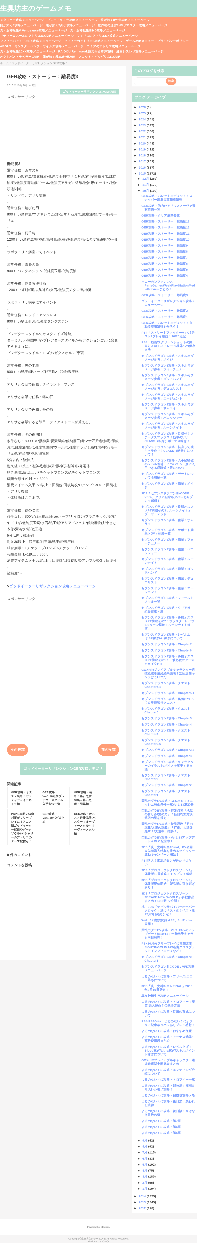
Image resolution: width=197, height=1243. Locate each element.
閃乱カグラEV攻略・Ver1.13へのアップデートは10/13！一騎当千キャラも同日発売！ (168, 933)
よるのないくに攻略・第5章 (161, 1133)
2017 (143, 161)
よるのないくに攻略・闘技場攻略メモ (168, 1095)
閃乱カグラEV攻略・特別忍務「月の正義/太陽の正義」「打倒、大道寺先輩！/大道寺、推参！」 (167, 827)
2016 (143, 167)
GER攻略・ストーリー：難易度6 (164, 263)
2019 (143, 149)
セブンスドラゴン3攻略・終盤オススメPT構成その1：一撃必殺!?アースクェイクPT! (167, 660)
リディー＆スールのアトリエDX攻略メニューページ (37, 35)
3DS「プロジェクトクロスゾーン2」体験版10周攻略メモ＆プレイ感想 (167, 872)
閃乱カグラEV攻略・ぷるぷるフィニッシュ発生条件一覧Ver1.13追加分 (167, 802)
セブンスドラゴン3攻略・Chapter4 (166, 724)
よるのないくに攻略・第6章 (161, 1127)
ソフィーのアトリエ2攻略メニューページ (93, 41)
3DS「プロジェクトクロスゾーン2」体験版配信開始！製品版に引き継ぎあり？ (168, 883)
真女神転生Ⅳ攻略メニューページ (165, 995)
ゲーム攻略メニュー (140, 41)
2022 (143, 131)
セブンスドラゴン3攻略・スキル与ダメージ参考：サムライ (167, 406)
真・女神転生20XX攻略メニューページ (27, 51)
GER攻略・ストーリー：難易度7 (164, 257)
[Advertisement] (63, 128)
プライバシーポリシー (173, 41)
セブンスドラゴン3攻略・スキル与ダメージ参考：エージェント (167, 396)
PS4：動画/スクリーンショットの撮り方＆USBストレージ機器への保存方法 (168, 345)
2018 (143, 155)
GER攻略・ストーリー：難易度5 (164, 269)
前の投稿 (108, 750)
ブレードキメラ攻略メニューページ (72, 20)
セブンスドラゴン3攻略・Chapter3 (166, 756)
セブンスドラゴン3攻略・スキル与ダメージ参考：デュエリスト (167, 386)
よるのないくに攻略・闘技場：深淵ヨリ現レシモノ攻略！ (168, 1087)
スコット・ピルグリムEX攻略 (100, 56)
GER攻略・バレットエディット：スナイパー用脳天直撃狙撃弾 (166, 197)
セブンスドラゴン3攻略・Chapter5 (166, 718)
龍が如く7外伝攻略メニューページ (70, 25)
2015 (143, 173)
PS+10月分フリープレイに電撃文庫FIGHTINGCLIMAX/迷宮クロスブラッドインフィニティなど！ (168, 947)
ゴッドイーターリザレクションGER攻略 (89, 91)
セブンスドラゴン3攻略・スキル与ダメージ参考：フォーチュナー (167, 367)
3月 (145, 1176)
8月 (145, 1146)
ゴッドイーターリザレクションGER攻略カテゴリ (63, 769)
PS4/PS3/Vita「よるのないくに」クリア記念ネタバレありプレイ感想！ (168, 1023)
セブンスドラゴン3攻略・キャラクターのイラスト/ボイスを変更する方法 (167, 765)
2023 (143, 125)
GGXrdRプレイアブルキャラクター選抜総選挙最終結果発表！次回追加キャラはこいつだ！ (168, 673)
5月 (145, 1164)
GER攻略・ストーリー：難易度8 (164, 251)
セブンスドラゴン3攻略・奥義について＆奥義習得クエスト (167, 700)
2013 (143, 1202)
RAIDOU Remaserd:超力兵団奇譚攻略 (85, 51)
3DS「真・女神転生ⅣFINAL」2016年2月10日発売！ (166, 987)
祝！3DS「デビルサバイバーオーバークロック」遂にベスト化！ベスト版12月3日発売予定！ (168, 910)
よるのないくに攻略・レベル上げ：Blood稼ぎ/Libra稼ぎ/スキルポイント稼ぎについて (168, 1050)
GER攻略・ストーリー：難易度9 (164, 245)
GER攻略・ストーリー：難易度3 (164, 295)
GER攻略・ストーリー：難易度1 (164, 317)
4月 (145, 1170)
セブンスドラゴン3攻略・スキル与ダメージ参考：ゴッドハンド (167, 377)
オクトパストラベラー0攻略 (20, 56)
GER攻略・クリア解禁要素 (160, 215)
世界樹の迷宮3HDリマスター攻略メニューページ (132, 25)
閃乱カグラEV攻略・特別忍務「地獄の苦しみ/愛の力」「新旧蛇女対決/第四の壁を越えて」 (167, 814)
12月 (146, 178)
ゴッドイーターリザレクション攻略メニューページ (52, 586)
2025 (143, 113)
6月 (145, 1158)
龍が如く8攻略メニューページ (21, 25)
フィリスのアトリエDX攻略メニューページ (107, 35)
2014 (143, 1196)
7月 (145, 1152)
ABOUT (5, 46)
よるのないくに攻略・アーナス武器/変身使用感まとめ (167, 1038)
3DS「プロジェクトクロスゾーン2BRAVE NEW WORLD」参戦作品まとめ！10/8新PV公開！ (167, 897)
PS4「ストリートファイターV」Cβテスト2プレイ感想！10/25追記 (168, 334)
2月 (145, 1182)
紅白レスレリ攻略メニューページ (140, 51)
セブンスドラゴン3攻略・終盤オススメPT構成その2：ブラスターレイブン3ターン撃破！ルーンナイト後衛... (167, 623)
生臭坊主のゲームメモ (35, 8)
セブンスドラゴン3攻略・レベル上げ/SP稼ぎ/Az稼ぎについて (165, 636)
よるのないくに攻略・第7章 (161, 1121)
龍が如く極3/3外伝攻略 (59, 56)
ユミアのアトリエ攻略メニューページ (113, 46)
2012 (143, 1208)
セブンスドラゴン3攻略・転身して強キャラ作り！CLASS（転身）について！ (167, 450)
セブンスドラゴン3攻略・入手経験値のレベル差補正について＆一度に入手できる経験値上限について (168, 464)
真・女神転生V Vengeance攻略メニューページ (33, 30)
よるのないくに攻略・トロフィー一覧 (168, 1079)
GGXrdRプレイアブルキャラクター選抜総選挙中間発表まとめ (168, 1062)
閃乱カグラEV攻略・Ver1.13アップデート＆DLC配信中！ (168, 839)
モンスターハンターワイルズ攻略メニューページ (49, 46)
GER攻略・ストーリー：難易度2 (164, 310)
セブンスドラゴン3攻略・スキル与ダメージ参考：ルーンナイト (167, 425)
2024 (143, 119)
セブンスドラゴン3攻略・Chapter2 (166, 785)
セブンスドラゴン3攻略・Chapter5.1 (167, 693)
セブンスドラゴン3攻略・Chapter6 (166, 650)
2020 (143, 143)
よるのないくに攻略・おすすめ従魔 (166, 1031)
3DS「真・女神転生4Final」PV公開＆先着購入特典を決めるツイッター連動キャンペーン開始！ (168, 850)
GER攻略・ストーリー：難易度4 (164, 275)
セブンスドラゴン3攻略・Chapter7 (166, 644)
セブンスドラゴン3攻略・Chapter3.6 (167, 749)
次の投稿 (17, 750)
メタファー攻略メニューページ (22, 20)
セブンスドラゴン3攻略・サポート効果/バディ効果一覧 (167, 531)
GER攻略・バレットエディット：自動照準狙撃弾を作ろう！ (166, 324)
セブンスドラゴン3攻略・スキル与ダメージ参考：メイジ (167, 357)
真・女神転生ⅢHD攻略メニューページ (97, 30)
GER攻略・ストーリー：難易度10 (165, 239)
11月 (146, 184)
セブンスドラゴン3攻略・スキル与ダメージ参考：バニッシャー (167, 415)
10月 (146, 190)
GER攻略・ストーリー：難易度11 (165, 233)
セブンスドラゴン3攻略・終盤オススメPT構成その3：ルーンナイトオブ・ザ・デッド (167, 510)
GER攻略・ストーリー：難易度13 (165, 221)
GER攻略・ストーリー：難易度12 (165, 227)
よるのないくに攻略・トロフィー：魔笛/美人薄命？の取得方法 (168, 1003)
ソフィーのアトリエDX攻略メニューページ (30, 41)
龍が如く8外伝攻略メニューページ (125, 20)
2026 (143, 107)
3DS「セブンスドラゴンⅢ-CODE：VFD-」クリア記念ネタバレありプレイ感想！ (167, 497)
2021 (143, 137)
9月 (145, 1140)
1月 (145, 1188)
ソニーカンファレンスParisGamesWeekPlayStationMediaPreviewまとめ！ (168, 285)
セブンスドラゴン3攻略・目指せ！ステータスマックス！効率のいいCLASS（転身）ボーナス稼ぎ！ (167, 437)
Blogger (105, 1227)
